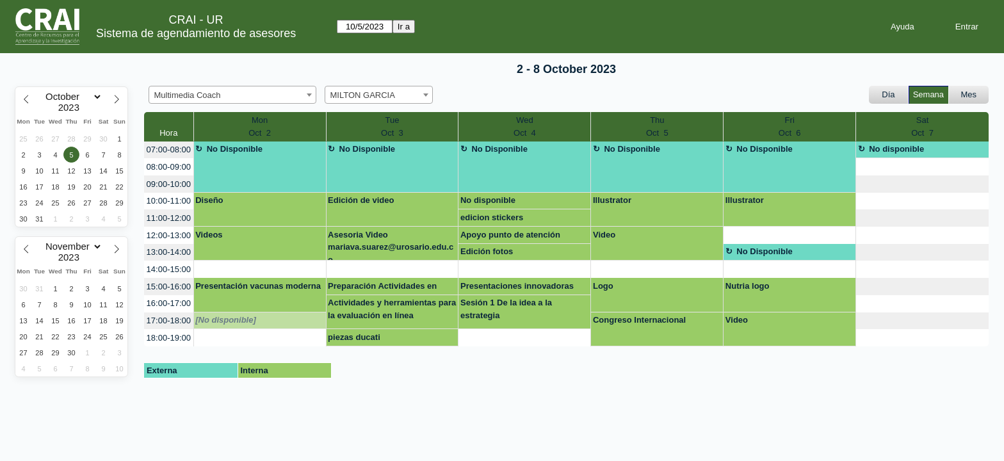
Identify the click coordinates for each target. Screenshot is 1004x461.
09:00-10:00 (169, 184)
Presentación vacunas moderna (258, 286)
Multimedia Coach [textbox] (187, 95)
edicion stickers (491, 217)
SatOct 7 (922, 126)
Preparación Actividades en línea (382, 288)
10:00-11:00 (169, 201)
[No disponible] (225, 320)
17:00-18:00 (169, 320)
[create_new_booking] (922, 166)
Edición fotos (486, 251)
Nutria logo (747, 286)
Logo (603, 286)
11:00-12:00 (169, 218)
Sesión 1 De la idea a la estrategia (506, 309)
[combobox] (232, 95)
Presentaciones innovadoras (517, 286)
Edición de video (361, 200)
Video (604, 234)
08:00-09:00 (169, 167)
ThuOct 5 (657, 126)
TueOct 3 (392, 126)
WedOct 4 (525, 126)
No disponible (896, 149)
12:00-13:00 (169, 235)
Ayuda (902, 26)
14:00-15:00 (169, 269)
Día (888, 94)
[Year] (72, 107)
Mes (969, 94)
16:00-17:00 (169, 303)
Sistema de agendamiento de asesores (196, 33)
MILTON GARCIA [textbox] (362, 95)
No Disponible (235, 149)
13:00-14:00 (169, 252)
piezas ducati (354, 337)
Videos (208, 234)
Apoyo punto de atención (510, 234)
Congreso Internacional (639, 320)
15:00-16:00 (169, 286)
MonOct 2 (259, 126)
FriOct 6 (790, 126)
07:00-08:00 (169, 149)
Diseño (209, 200)
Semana (928, 94)
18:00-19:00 (169, 338)
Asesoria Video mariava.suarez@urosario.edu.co (390, 245)
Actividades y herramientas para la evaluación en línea (392, 309)
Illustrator (612, 200)
